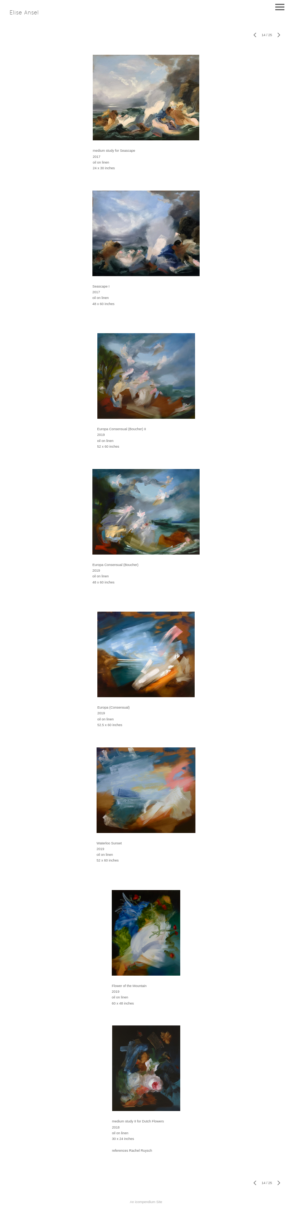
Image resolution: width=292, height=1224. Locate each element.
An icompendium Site (146, 1202)
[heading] (24, 13)
